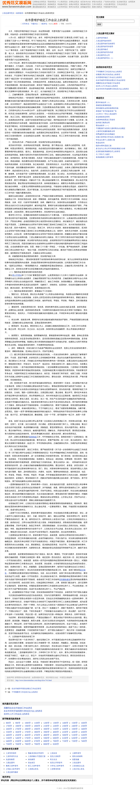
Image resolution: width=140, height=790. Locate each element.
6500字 (18, 741)
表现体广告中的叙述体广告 (106, 111)
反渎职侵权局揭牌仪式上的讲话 (108, 151)
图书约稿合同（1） (103, 102)
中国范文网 (16, 4)
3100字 (56, 729)
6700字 (37, 741)
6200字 (75, 738)
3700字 (28, 732)
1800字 (18, 726)
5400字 (18, 738)
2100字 (46, 726)
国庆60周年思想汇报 (103, 146)
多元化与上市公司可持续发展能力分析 (110, 149)
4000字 (56, 732)
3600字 (18, 732)
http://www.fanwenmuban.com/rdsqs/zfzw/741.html (34, 680)
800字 (8, 723)
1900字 (28, 726)
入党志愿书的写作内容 (104, 52)
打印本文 (25, 24)
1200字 (46, 723)
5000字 (65, 735)
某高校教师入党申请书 (104, 157)
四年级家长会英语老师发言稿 (107, 108)
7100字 (65, 741)
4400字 (9, 735)
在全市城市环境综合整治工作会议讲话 (26, 689)
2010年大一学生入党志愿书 (106, 114)
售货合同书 (100, 143)
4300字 (84, 732)
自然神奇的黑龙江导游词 (105, 120)
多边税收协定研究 (103, 117)
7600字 (18, 744)
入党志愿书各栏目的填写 (105, 44)
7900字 (37, 744)
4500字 (18, 735)
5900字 (46, 738)
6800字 (46, 741)
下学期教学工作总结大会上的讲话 (25, 692)
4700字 (37, 735)
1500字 (75, 723)
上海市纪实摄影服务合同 (105, 131)
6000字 (56, 738)
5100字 (75, 735)
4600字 (28, 735)
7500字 (9, 744)
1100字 (37, 723)
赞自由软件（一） (103, 125)
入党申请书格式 (102, 38)
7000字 (56, 741)
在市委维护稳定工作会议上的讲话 (109, 77)
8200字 (56, 744)
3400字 (84, 729)
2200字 (56, 726)
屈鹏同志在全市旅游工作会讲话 (18, 708)
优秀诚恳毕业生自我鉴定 (105, 134)
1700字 (9, 726)
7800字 (28, 744)
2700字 (18, 729)
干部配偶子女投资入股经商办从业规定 (110, 128)
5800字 (37, 738)
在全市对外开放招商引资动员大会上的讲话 (23, 711)
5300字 (9, 738)
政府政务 (19, 13)
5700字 (28, 738)
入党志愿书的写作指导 (104, 47)
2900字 (37, 729)
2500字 (84, 726)
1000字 (28, 723)
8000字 (46, 744)
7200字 (75, 741)
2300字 (65, 726)
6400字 (9, 741)
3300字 (75, 729)
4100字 (65, 732)
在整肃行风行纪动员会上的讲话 (108, 74)
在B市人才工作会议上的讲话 (16, 714)
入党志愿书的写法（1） (105, 58)
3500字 (9, 732)
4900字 (56, 735)
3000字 (46, 729)
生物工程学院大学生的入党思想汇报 (110, 137)
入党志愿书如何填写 (103, 41)
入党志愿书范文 (8, 13)
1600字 (84, 723)
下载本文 (34, 24)
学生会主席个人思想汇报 (105, 140)
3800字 (37, 732)
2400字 (75, 726)
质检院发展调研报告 (103, 105)
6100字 (65, 738)
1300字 (56, 723)
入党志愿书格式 (102, 49)
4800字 (46, 735)
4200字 (75, 732)
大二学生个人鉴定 (103, 154)
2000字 (37, 726)
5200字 (84, 735)
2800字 (28, 729)
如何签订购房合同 (103, 123)
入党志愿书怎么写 (103, 55)
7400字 (84, 741)
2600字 (9, 729)
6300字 (84, 738)
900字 (17, 723)
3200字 (65, 729)
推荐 (55, 24)
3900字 (46, 732)
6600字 (28, 741)
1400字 (65, 723)
